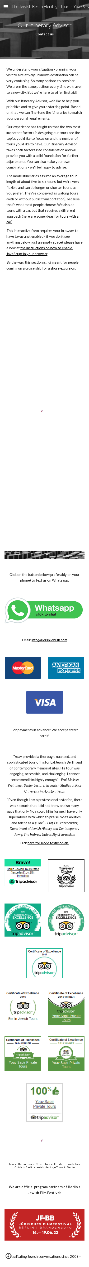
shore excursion (63, 268)
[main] (45, 29)
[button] (5, 6)
